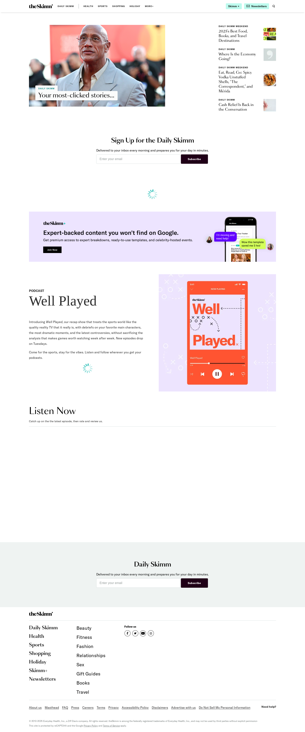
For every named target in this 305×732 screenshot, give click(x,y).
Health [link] (88, 6)
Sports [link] (103, 6)
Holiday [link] (135, 6)
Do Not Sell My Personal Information (224, 707)
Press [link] (75, 707)
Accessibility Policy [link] (135, 707)
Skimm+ (38, 670)
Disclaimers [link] (160, 707)
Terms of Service (111, 725)
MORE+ (149, 6)
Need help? (268, 706)
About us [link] (35, 707)
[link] (41, 6)
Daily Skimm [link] (66, 6)
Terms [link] (101, 707)
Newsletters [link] (42, 679)
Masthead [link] (52, 707)
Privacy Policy (91, 725)
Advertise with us (183, 707)
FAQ (65, 707)
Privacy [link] (113, 707)
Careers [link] (88, 707)
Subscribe (194, 159)
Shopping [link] (118, 6)
